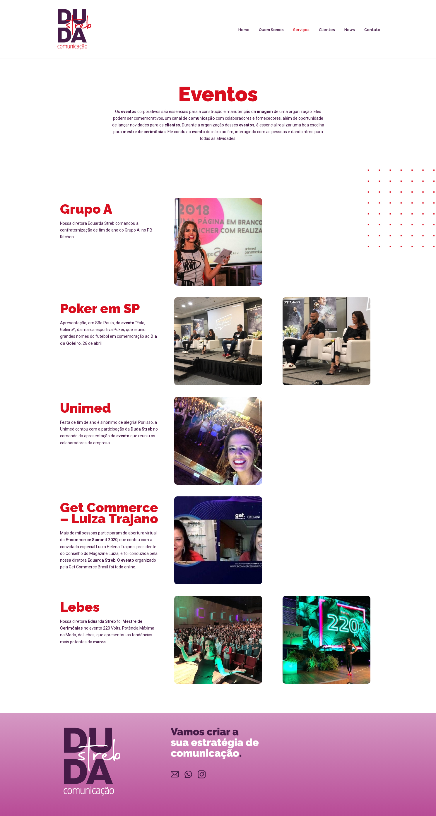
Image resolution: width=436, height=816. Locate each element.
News (349, 30)
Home (243, 30)
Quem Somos (271, 30)
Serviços (301, 30)
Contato (372, 30)
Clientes (327, 30)
